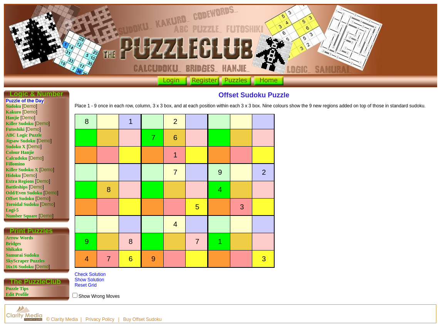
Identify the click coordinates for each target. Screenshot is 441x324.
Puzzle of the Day (25, 101)
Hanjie (12, 117)
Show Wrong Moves (99, 296)
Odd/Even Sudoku (24, 192)
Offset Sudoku (20, 198)
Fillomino (15, 164)
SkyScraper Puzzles (25, 261)
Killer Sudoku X (22, 169)
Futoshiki (15, 129)
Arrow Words (19, 237)
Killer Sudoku (20, 123)
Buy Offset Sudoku (142, 319)
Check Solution (90, 274)
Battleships (17, 187)
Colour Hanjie (20, 152)
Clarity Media (64, 319)
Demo (29, 106)
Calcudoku (16, 158)
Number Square (21, 216)
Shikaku (14, 249)
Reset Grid (86, 285)
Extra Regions (20, 181)
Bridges (13, 243)
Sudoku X (15, 146)
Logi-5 (12, 210)
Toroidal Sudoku (22, 204)
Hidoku (13, 175)
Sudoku (13, 106)
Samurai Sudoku (22, 255)
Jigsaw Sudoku (20, 141)
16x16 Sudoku (20, 266)
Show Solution (89, 279)
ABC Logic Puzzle (24, 135)
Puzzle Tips (17, 288)
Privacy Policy (100, 319)
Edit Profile (17, 294)
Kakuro (13, 112)
